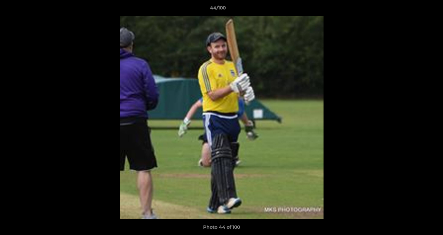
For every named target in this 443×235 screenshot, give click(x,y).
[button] (415, 9)
